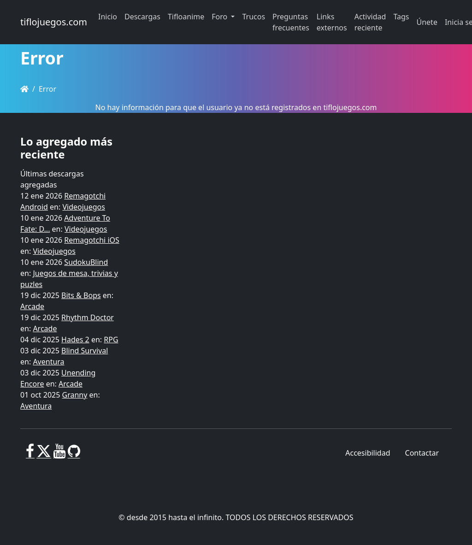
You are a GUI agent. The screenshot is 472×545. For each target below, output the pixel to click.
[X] (43, 455)
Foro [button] (220, 17)
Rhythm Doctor (87, 317)
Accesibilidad (367, 453)
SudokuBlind (86, 262)
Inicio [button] (107, 17)
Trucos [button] (253, 17)
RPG (111, 339)
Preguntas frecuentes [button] (290, 22)
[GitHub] (74, 455)
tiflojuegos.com (53, 22)
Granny (75, 395)
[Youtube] (59, 455)
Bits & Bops (81, 295)
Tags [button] (401, 17)
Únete (427, 22)
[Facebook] (30, 455)
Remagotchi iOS (91, 240)
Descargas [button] (142, 17)
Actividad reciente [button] (370, 22)
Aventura (48, 362)
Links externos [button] (332, 22)
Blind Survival (84, 351)
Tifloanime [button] (186, 17)
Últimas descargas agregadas (52, 179)
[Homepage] (24, 89)
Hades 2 (75, 339)
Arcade (32, 306)
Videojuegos (83, 207)
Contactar (422, 453)
